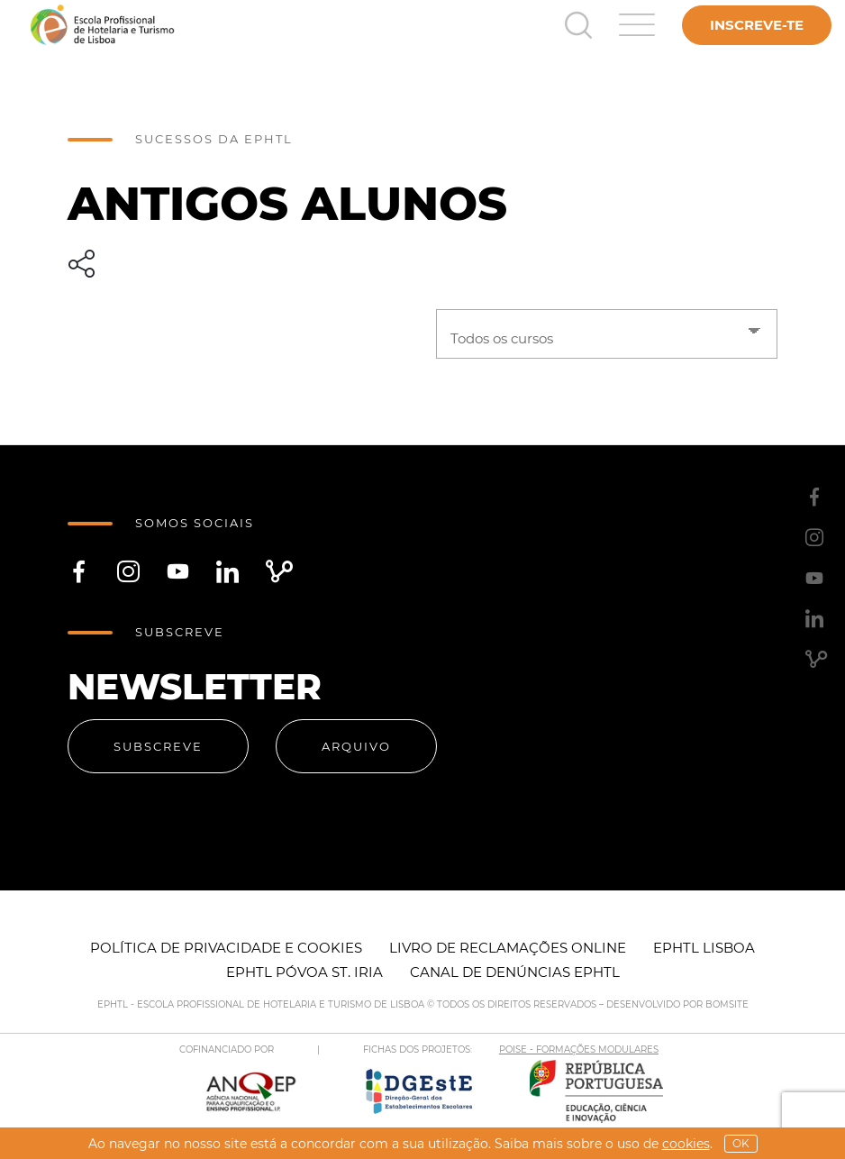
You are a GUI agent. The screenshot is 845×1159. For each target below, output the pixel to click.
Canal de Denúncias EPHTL (515, 972)
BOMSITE (727, 1004)
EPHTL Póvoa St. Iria (304, 972)
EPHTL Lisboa (704, 947)
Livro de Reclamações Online (507, 947)
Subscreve (158, 746)
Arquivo (356, 746)
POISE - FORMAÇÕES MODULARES (579, 1049)
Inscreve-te (757, 24)
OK (741, 1143)
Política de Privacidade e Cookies (226, 947)
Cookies (686, 1144)
